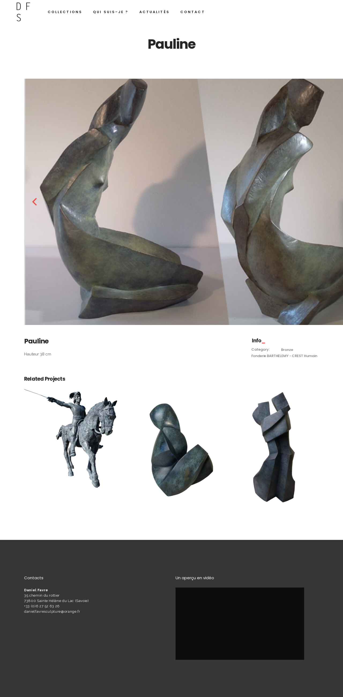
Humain (310, 355)
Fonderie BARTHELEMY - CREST (277, 355)
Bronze (287, 349)
